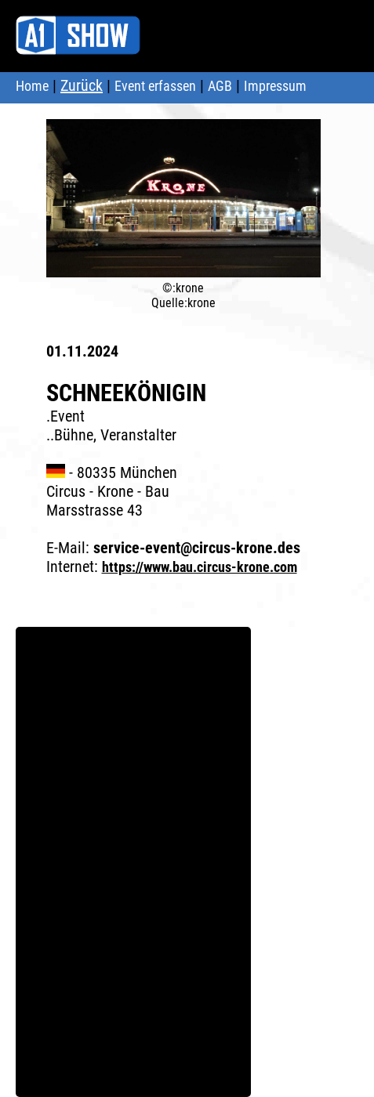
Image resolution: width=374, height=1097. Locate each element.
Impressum (275, 86)
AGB (220, 86)
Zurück (81, 85)
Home (32, 86)
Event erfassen (155, 86)
